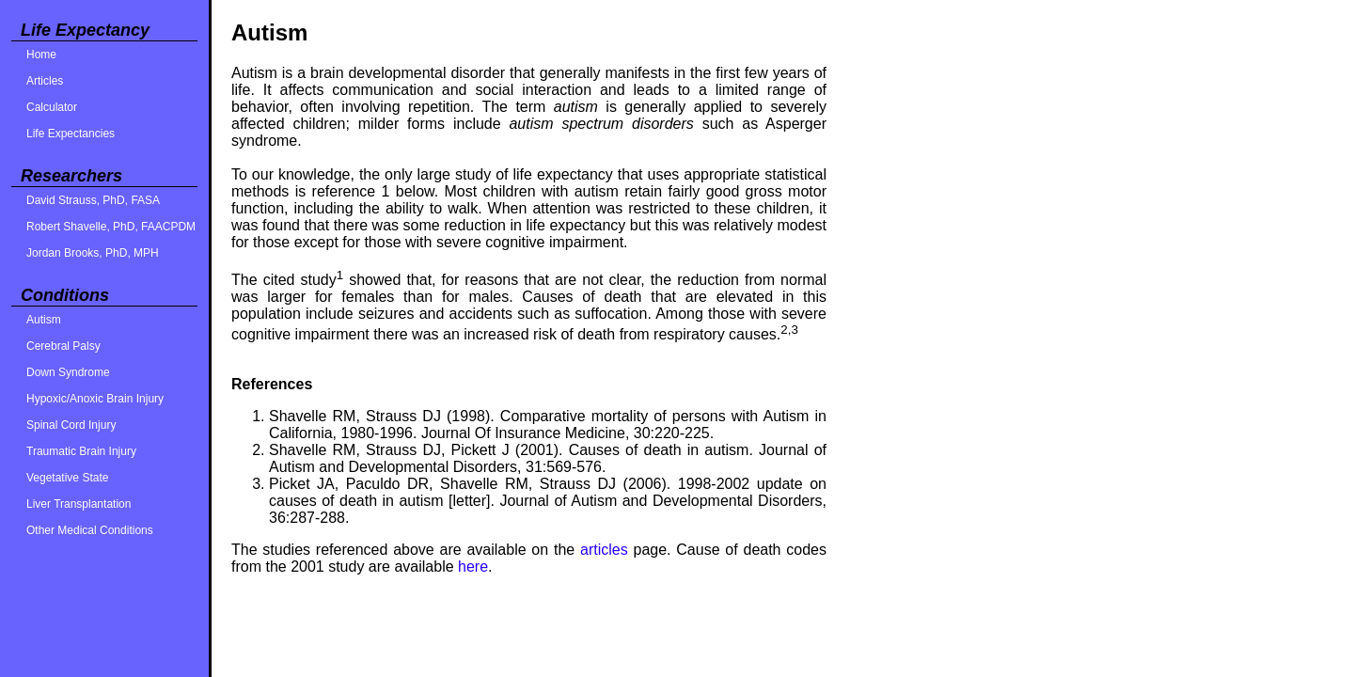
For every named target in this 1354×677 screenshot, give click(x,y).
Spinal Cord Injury (71, 425)
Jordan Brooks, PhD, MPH (92, 253)
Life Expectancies (70, 133)
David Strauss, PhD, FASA (93, 200)
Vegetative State (67, 477)
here (473, 567)
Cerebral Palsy (63, 346)
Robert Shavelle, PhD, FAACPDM (111, 226)
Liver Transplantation (78, 504)
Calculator (51, 107)
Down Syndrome (68, 372)
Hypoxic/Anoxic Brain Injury (95, 398)
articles (604, 550)
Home (41, 54)
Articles (44, 80)
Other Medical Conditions (89, 530)
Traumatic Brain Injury (81, 451)
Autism (43, 319)
